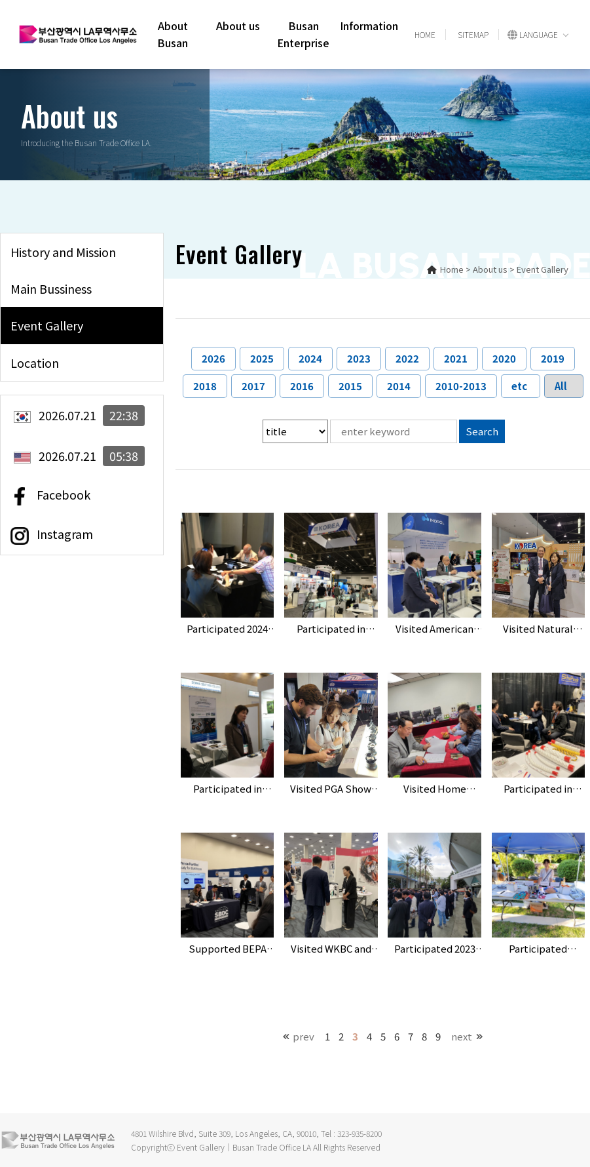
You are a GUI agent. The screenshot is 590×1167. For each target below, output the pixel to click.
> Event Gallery (538, 269)
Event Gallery (46, 325)
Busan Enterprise (303, 34)
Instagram (51, 535)
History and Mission (63, 251)
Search (482, 431)
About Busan (172, 34)
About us (238, 25)
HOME (425, 34)
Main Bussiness (51, 288)
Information (369, 25)
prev (303, 1036)
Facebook (50, 495)
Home (445, 269)
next (461, 1036)
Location (34, 362)
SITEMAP (473, 34)
